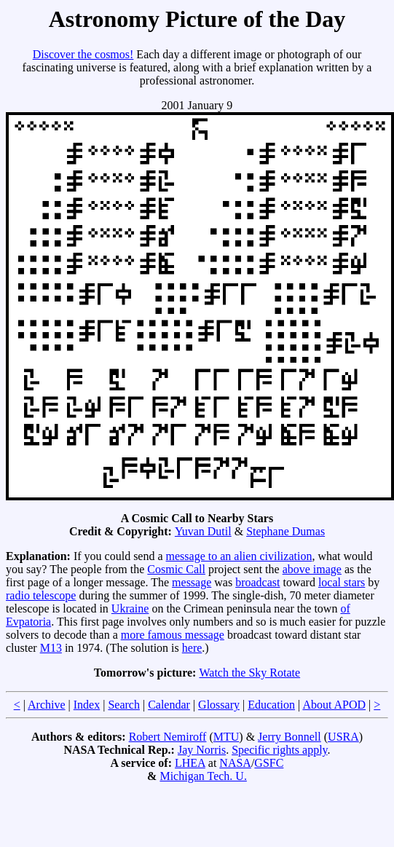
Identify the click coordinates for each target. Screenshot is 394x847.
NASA (235, 763)
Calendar (169, 704)
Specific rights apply (279, 750)
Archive (47, 704)
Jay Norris (202, 750)
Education (271, 704)
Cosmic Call (176, 569)
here (192, 648)
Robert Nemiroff (168, 736)
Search (124, 704)
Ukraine (130, 608)
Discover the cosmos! (83, 54)
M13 (51, 648)
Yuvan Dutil (203, 531)
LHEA (190, 763)
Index (87, 704)
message (191, 582)
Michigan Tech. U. (202, 776)
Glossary (219, 704)
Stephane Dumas (285, 531)
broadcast (257, 582)
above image (312, 569)
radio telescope (41, 595)
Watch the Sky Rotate (249, 672)
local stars (341, 582)
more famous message (172, 635)
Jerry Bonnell (289, 736)
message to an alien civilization (239, 556)
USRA (343, 736)
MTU (226, 736)
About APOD (334, 704)
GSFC (268, 763)
